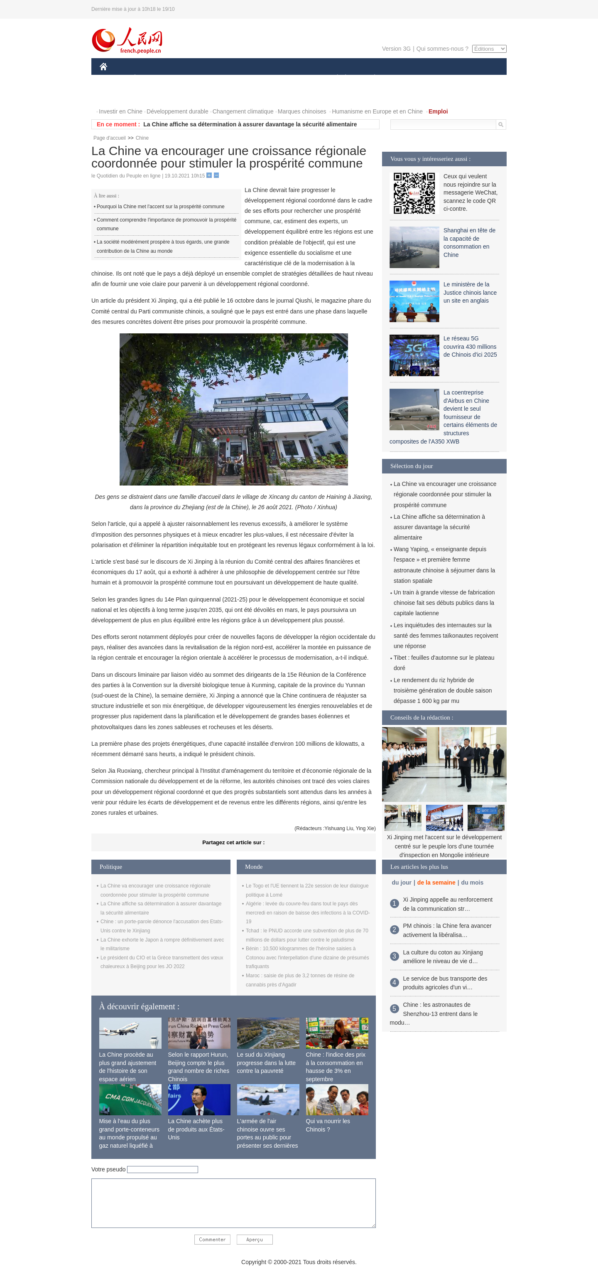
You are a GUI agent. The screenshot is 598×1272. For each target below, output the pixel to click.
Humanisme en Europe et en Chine (377, 111)
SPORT (403, 78)
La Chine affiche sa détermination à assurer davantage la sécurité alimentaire (250, 124)
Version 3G (396, 48)
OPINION (478, 78)
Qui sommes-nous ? (442, 48)
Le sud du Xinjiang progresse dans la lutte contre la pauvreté (266, 1062)
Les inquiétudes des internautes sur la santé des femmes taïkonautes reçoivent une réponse (446, 635)
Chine (142, 138)
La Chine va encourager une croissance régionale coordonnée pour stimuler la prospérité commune (445, 494)
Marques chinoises (302, 111)
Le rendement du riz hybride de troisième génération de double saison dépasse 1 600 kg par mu (443, 690)
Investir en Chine (120, 111)
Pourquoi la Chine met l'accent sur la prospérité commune (161, 207)
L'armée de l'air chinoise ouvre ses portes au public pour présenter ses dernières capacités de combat (267, 1137)
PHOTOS (117, 95)
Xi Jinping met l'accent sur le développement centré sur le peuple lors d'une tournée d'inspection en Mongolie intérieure (444, 846)
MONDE (188, 78)
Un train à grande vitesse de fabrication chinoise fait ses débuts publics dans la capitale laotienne (444, 602)
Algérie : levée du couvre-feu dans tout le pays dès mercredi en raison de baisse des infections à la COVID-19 (308, 912)
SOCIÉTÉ (333, 78)
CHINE (114, 78)
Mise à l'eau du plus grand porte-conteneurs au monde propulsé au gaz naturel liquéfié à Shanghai (129, 1137)
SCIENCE (259, 78)
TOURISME (439, 78)
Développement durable (177, 111)
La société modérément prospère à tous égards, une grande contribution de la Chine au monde (163, 246)
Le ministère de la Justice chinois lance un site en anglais (470, 292)
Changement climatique (243, 111)
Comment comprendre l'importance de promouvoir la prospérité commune (166, 224)
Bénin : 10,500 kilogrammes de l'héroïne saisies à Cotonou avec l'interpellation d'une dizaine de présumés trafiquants (307, 957)
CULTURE (296, 78)
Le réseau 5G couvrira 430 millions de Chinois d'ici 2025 (470, 346)
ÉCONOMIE (149, 78)
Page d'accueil (109, 138)
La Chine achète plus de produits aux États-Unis (196, 1129)
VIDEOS (150, 95)
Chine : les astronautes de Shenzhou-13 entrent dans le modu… (434, 1013)
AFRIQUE (222, 78)
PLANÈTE (370, 78)
